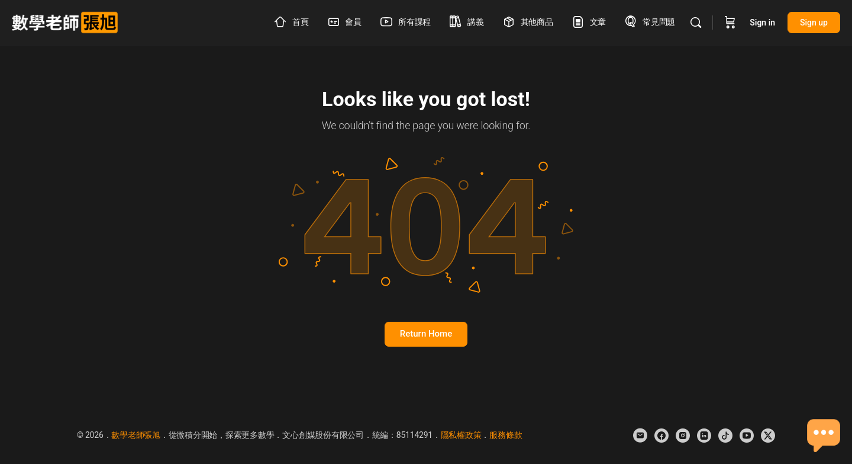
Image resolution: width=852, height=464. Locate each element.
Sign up (814, 22)
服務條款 (505, 435)
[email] (640, 435)
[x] (768, 435)
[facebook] (661, 435)
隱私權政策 (461, 435)
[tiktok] (725, 435)
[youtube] (747, 435)
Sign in (762, 22)
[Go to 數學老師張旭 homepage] (65, 21)
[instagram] (683, 435)
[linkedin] (704, 435)
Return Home (426, 333)
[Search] (696, 22)
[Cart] (730, 22)
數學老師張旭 (135, 435)
